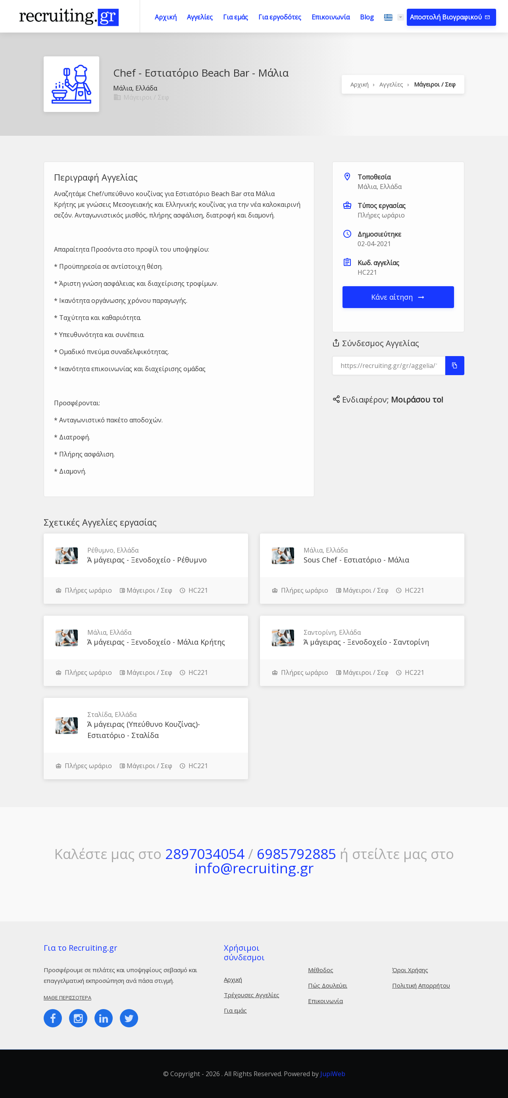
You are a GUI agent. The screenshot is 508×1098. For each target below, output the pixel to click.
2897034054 (204, 853)
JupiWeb (332, 1073)
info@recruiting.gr (254, 868)
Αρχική (166, 17)
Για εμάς (235, 17)
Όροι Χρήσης (410, 970)
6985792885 (296, 853)
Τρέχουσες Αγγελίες (251, 995)
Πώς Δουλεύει (327, 985)
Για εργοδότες (279, 17)
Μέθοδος (320, 970)
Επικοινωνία (331, 17)
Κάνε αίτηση (398, 297)
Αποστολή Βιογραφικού (446, 17)
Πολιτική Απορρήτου (421, 985)
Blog (367, 17)
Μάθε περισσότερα (67, 997)
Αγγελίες (200, 17)
